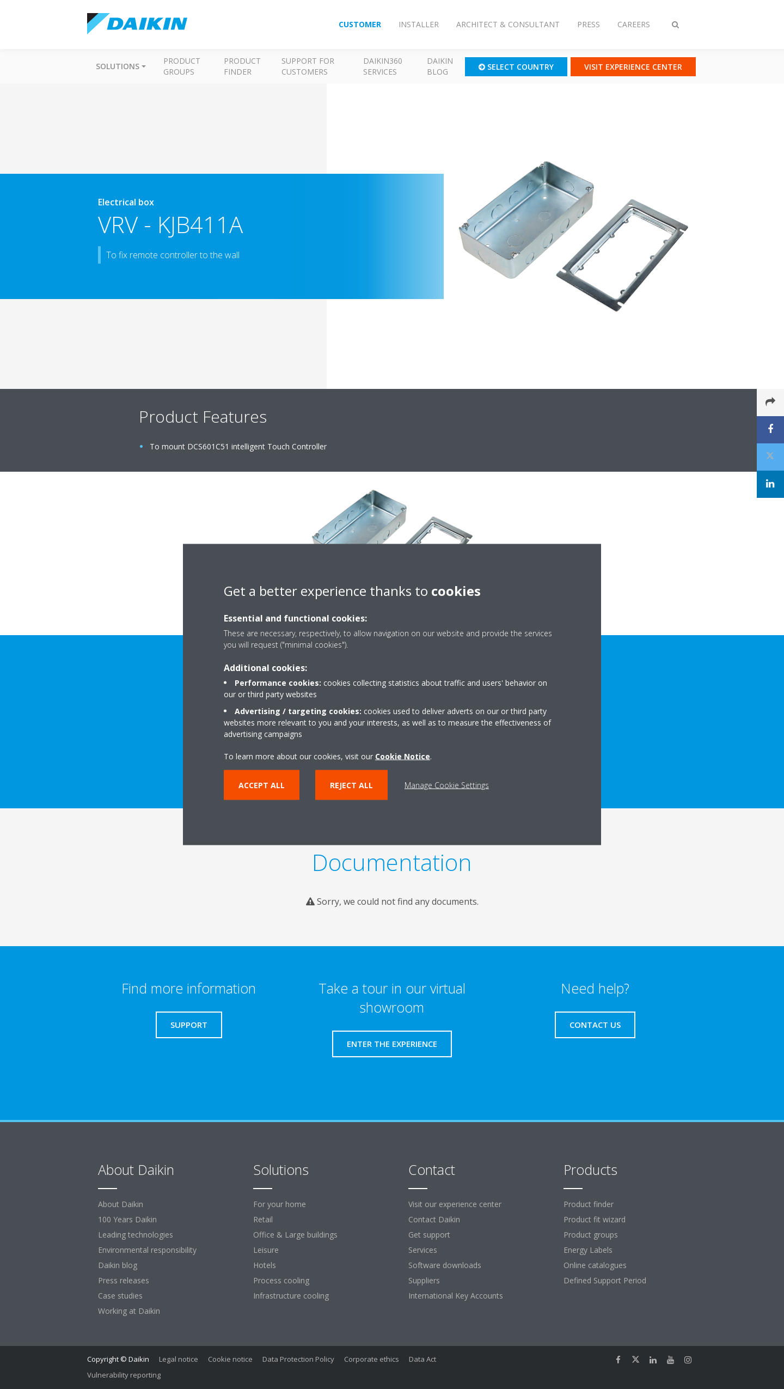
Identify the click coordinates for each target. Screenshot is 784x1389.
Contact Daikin (434, 1219)
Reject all (351, 785)
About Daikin (120, 1204)
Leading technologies (135, 1234)
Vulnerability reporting (124, 1375)
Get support (429, 1234)
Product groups (181, 66)
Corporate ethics (371, 1359)
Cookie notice (230, 1359)
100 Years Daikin (127, 1219)
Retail (263, 1219)
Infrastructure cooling (291, 1295)
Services (422, 1250)
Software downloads (444, 1265)
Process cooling (281, 1280)
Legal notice (178, 1359)
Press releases (123, 1280)
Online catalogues (595, 1265)
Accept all (261, 785)
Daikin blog (440, 66)
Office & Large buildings (295, 1234)
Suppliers (424, 1280)
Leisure (266, 1250)
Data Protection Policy (298, 1359)
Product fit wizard (595, 1219)
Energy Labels (588, 1250)
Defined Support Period (606, 1280)
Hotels (264, 1265)
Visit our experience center (454, 1204)
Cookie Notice (402, 756)
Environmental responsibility (147, 1250)
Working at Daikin (129, 1311)
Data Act (422, 1359)
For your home (279, 1204)
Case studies (120, 1295)
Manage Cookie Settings (447, 785)
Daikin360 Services (382, 66)
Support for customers (307, 66)
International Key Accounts (455, 1295)
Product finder (242, 66)
